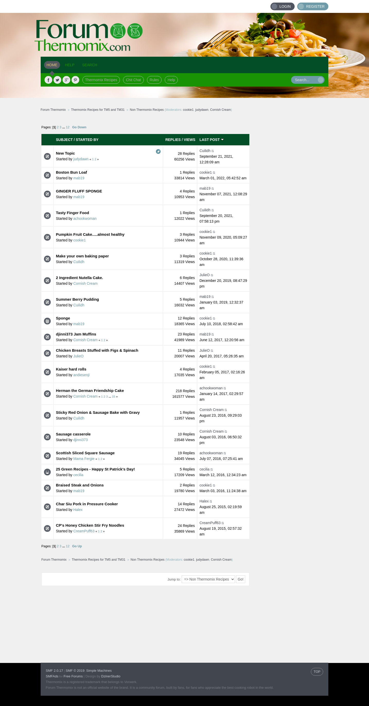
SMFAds (52, 676)
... (64, 127)
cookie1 (188, 110)
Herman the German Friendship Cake (90, 390)
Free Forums (73, 676)
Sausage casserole (73, 434)
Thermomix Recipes (101, 80)
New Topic (65, 153)
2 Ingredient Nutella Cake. (79, 277)
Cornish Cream (220, 110)
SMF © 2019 (75, 671)
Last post (211, 140)
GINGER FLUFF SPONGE (79, 191)
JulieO (204, 275)
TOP (317, 672)
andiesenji (81, 375)
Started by (87, 140)
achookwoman (84, 218)
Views (189, 140)
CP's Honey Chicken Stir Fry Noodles (90, 525)
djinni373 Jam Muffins (76, 334)
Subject (64, 140)
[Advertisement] (289, 197)
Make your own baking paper (82, 256)
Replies (173, 140)
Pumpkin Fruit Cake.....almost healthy (90, 234)
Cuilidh (204, 151)
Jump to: (174, 579)
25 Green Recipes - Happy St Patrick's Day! (95, 469)
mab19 (78, 178)
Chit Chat (133, 80)
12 (67, 127)
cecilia (78, 475)
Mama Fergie (83, 459)
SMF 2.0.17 (54, 671)
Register (315, 6)
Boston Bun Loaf (71, 172)
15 (113, 396)
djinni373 (80, 440)
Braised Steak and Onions (80, 485)
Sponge (63, 318)
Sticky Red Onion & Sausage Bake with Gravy (98, 412)
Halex (78, 510)
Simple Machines (99, 671)
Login (285, 6)
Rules (154, 80)
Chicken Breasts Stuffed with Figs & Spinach (97, 350)
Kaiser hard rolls (71, 369)
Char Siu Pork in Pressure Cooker (87, 504)
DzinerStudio (110, 676)
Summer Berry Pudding (77, 299)
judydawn (201, 110)
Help (171, 80)
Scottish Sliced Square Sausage (85, 453)
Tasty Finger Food (72, 213)
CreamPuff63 (83, 531)
